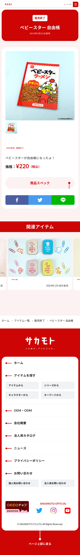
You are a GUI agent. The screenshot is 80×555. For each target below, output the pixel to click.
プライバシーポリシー (25, 461)
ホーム (5, 320)
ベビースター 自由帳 (61, 320)
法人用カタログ (20, 435)
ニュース (15, 448)
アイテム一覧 (22, 320)
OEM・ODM (18, 410)
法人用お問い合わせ (55, 483)
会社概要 (15, 423)
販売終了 (39, 320)
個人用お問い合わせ (19, 483)
